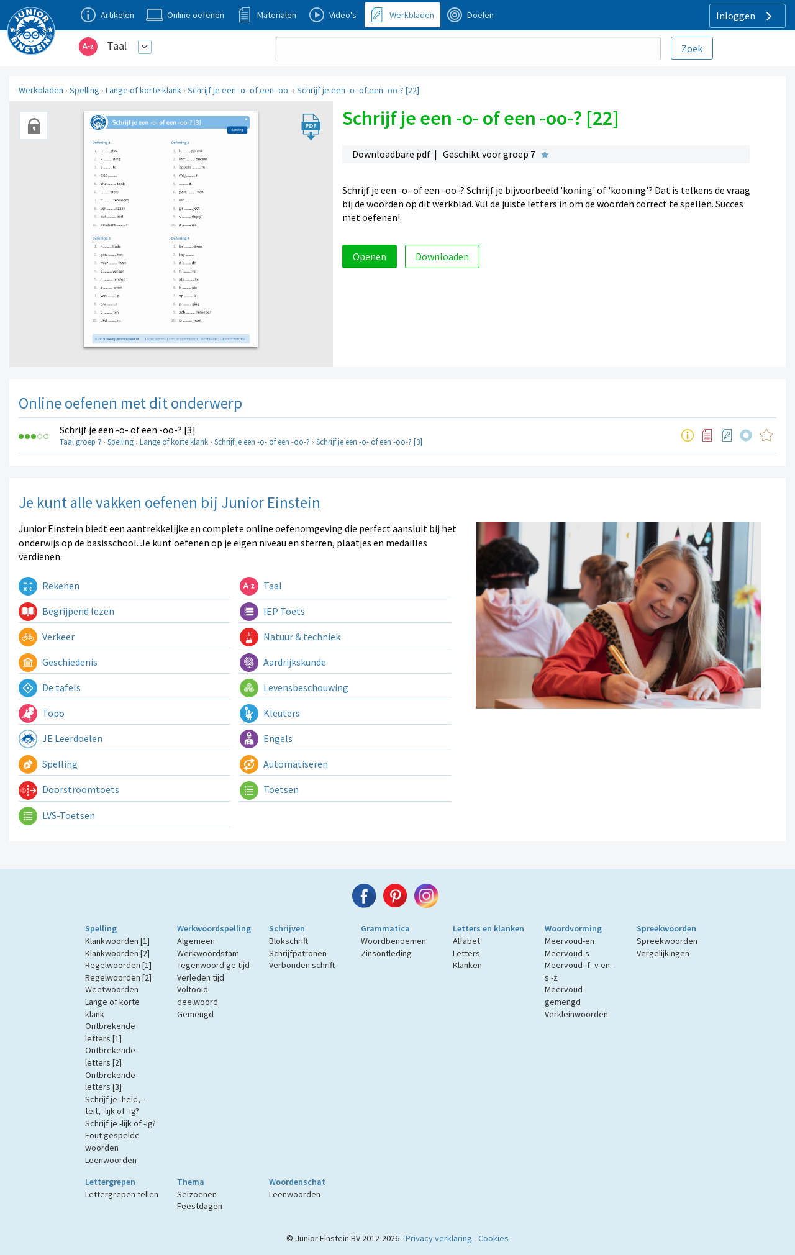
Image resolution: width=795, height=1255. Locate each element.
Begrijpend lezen (66, 611)
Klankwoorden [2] (117, 953)
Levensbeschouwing (294, 687)
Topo (42, 713)
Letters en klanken (488, 928)
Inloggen (745, 16)
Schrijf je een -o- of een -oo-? (262, 442)
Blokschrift (288, 940)
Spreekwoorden (666, 928)
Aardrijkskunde (283, 662)
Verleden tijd (200, 977)
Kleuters (270, 713)
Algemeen (196, 940)
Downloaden (442, 256)
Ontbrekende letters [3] (110, 1081)
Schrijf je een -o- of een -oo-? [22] (358, 90)
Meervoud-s (567, 953)
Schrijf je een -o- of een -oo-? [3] (128, 430)
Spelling (84, 90)
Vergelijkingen (663, 953)
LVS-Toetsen (57, 815)
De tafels (50, 687)
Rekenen (49, 585)
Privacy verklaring (439, 1238)
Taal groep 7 (80, 442)
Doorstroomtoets (69, 789)
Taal (117, 46)
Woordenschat (297, 1181)
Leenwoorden (111, 1160)
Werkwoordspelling (214, 928)
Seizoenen (197, 1194)
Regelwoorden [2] (118, 977)
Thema (190, 1181)
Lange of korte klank (143, 90)
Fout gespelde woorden (112, 1141)
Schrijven (287, 928)
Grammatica (385, 928)
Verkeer (47, 636)
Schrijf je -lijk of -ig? (120, 1123)
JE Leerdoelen (60, 738)
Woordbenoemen (393, 940)
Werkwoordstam (208, 953)
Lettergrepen (110, 1181)
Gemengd (195, 1014)
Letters (466, 953)
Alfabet (466, 940)
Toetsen (269, 789)
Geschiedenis (58, 662)
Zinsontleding (386, 953)
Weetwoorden (112, 989)
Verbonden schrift (302, 965)
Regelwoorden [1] (118, 965)
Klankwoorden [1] (117, 940)
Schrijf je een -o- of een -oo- (239, 90)
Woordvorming (573, 928)
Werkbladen (41, 90)
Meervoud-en (569, 940)
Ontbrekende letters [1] (110, 1032)
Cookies (493, 1238)
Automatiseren (284, 764)
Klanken (467, 965)
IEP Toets (272, 611)
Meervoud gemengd (564, 995)
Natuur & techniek (290, 636)
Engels (266, 738)
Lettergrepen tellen (121, 1194)
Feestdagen (199, 1206)
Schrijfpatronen (298, 953)
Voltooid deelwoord (197, 995)
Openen (369, 256)
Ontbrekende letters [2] (110, 1056)
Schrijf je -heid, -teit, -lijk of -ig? (115, 1105)
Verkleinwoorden (576, 1014)
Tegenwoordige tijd (213, 965)
